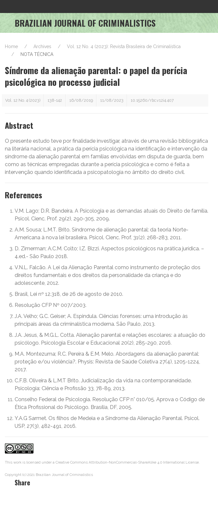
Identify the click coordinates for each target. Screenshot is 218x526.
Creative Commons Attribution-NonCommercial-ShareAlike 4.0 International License (127, 462)
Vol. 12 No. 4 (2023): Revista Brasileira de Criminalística (124, 46)
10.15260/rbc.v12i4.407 (152, 100)
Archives (42, 46)
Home (11, 46)
